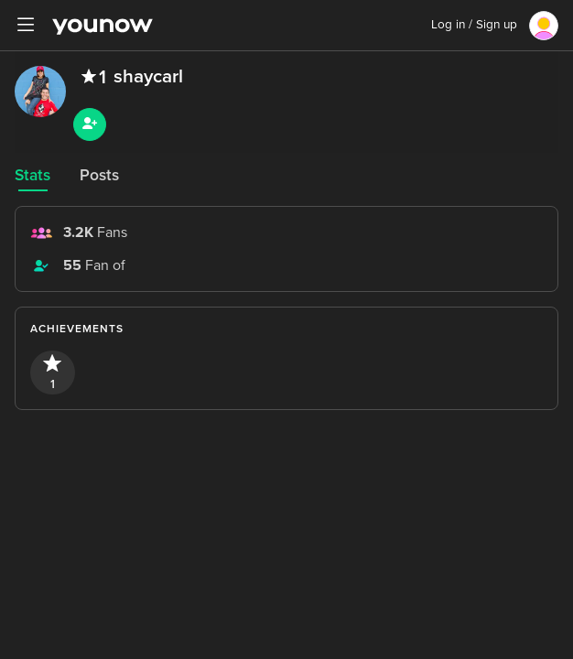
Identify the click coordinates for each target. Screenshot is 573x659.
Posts (99, 175)
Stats (32, 175)
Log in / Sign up (474, 24)
